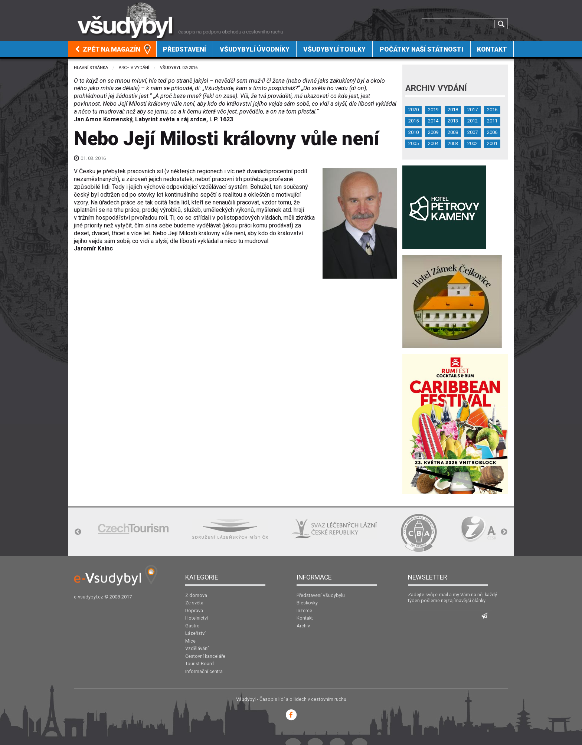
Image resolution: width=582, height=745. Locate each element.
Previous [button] (78, 532)
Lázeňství (195, 633)
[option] (133, 528)
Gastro (192, 626)
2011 (492, 121)
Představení (184, 49)
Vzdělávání (197, 648)
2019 (433, 109)
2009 (433, 132)
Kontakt (492, 49)
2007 (472, 132)
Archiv (303, 626)
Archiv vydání (134, 67)
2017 (472, 109)
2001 (492, 143)
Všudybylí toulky (334, 49)
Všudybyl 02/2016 (178, 67)
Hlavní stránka (91, 67)
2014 (433, 121)
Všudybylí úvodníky (255, 49)
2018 (453, 109)
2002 (472, 143)
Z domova (196, 595)
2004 (433, 143)
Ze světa (194, 602)
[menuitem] (112, 49)
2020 (413, 109)
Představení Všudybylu (321, 595)
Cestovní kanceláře (205, 656)
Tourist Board (199, 663)
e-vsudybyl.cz (88, 597)
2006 (492, 132)
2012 (472, 121)
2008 (453, 132)
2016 (492, 109)
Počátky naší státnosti (421, 49)
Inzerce (304, 610)
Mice (190, 641)
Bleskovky (307, 602)
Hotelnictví (196, 618)
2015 (413, 121)
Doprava (194, 610)
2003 (453, 143)
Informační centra (204, 671)
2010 (413, 132)
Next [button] (504, 532)
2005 (413, 143)
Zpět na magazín (107, 49)
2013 (453, 121)
